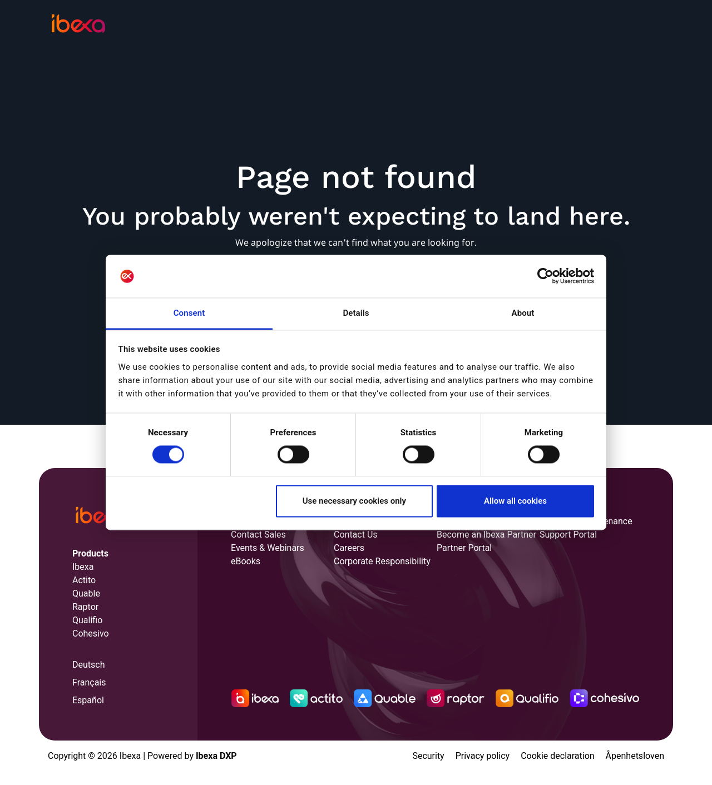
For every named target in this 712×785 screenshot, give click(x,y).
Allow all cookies (515, 501)
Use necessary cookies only (354, 501)
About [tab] (523, 313)
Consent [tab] (189, 313)
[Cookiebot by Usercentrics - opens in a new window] (545, 276)
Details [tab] (356, 313)
